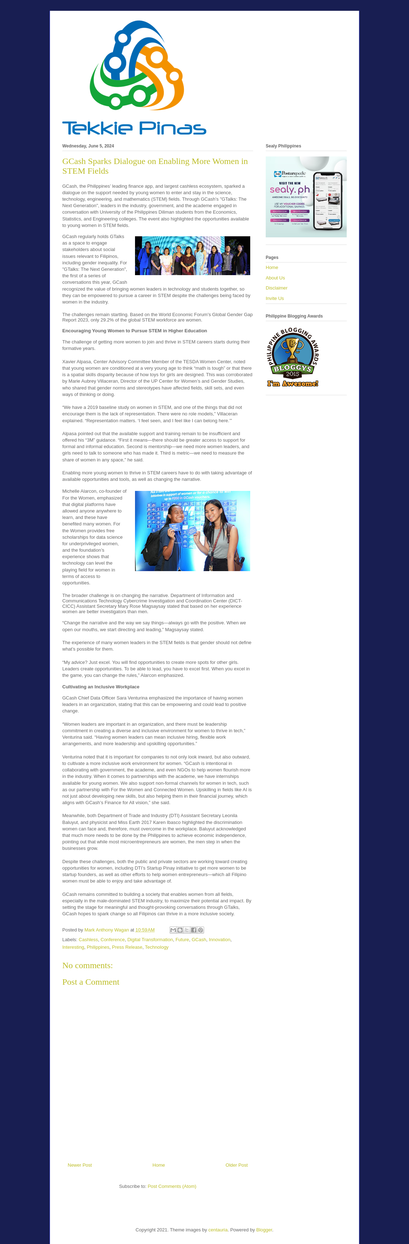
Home (159, 1165)
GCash (199, 939)
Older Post (237, 1165)
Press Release (127, 947)
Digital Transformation (150, 939)
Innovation (219, 939)
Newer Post (80, 1165)
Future (182, 939)
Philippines (98, 947)
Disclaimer (277, 288)
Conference (112, 939)
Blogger (264, 1229)
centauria (218, 1229)
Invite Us (275, 298)
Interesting (73, 947)
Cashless (88, 939)
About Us (275, 278)
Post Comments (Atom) (172, 1186)
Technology (157, 947)
